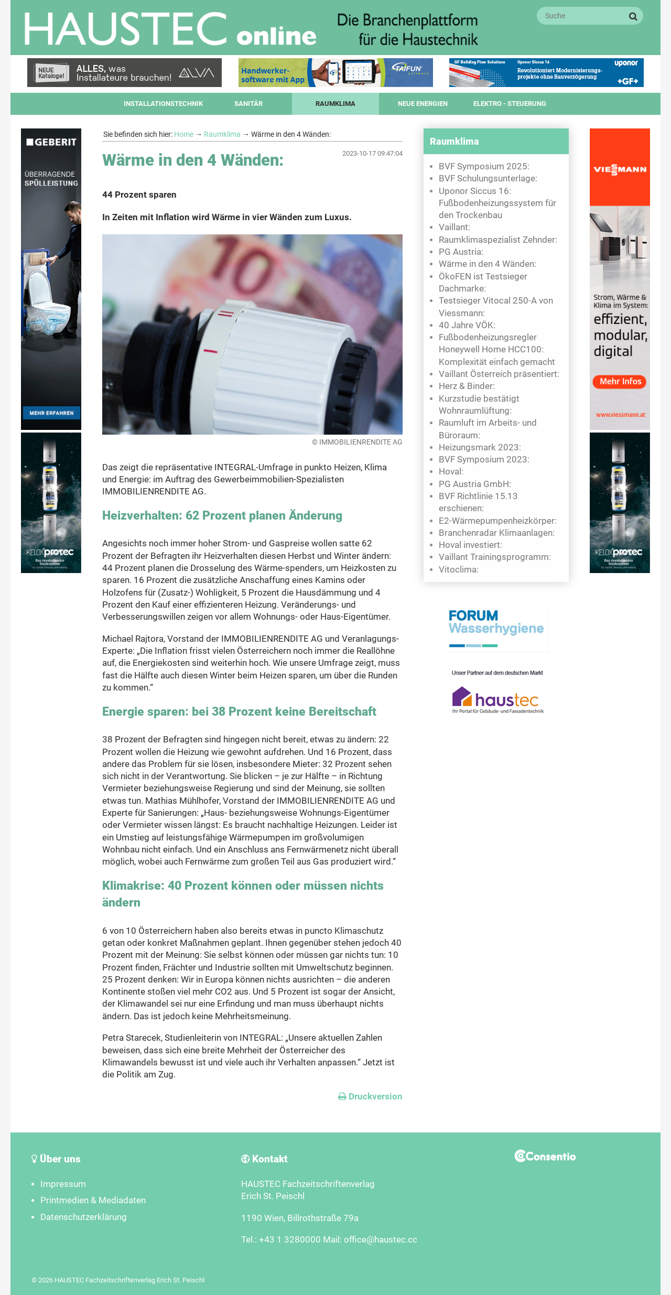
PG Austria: (461, 252)
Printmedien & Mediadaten (93, 1200)
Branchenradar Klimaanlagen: (497, 533)
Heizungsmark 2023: (480, 447)
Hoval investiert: (470, 545)
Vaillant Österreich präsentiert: (499, 374)
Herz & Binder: (467, 386)
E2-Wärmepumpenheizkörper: (498, 521)
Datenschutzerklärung (83, 1217)
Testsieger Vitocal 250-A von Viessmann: (496, 307)
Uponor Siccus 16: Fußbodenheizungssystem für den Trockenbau (497, 203)
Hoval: (451, 472)
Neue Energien (423, 103)
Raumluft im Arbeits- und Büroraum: (488, 429)
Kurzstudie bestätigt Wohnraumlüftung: (479, 405)
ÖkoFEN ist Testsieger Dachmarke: (483, 283)
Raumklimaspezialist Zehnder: (498, 240)
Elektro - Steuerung (509, 103)
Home (183, 134)
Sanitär (248, 103)
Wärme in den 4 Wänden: (487, 264)
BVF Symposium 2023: (484, 460)
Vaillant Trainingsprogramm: (495, 557)
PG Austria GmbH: (475, 484)
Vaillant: (454, 227)
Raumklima (335, 103)
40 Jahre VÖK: (467, 325)
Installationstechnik (163, 103)
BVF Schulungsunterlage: (488, 179)
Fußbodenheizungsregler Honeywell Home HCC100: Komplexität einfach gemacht (497, 349)
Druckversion (370, 1097)
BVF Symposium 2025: (484, 166)
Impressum (63, 1184)
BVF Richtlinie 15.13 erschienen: (478, 502)
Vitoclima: (459, 570)
